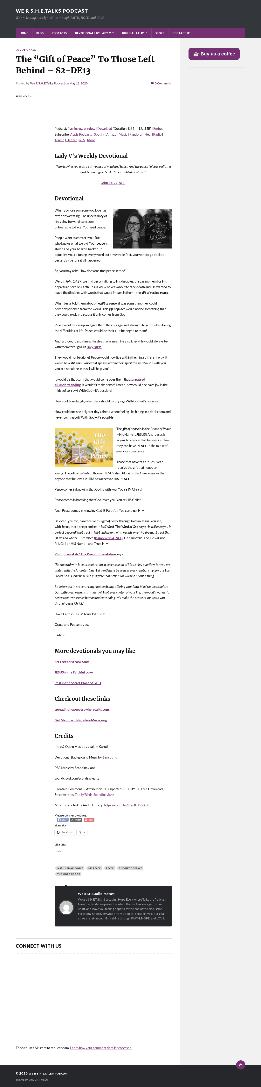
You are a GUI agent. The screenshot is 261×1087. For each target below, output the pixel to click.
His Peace (94, 868)
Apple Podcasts (81, 134)
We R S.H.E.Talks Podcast (54, 11)
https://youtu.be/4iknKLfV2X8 (126, 805)
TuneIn (59, 140)
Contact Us (181, 33)
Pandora (135, 134)
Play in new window (81, 128)
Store (159, 33)
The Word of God (68, 874)
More (91, 140)
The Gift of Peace (130, 868)
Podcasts (59, 33)
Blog (40, 33)
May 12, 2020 (79, 83)
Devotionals (26, 49)
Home (24, 33)
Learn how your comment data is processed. (101, 1047)
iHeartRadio (152, 134)
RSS (82, 140)
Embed (158, 128)
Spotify (99, 134)
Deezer (71, 140)
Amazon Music (116, 134)
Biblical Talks (133, 33)
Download (104, 128)
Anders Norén (39, 1079)
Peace (110, 868)
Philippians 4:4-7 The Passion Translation (85, 554)
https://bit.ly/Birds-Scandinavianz (90, 794)
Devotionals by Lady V (93, 33)
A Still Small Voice (70, 868)
